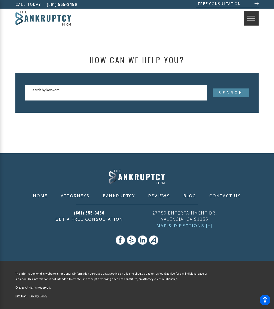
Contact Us (225, 196)
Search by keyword (45, 90)
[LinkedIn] (142, 240)
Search (231, 92)
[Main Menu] (251, 18)
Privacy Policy (38, 296)
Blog (189, 196)
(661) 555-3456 (62, 4)
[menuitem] (40, 196)
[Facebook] (120, 240)
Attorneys (75, 196)
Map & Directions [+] (184, 225)
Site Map (21, 296)
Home (40, 196)
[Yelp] (131, 240)
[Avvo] (153, 240)
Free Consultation (219, 3)
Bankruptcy (119, 196)
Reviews (159, 196)
